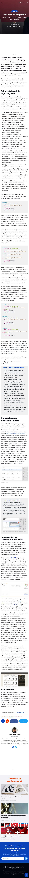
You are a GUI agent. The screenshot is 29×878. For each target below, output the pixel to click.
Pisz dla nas (12, 866)
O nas (5, 867)
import (20, 716)
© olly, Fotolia (20, 712)
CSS (2, 716)
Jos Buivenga (17, 605)
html (17, 716)
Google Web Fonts (13, 558)
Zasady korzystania (11, 867)
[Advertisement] (14, 44)
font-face (5, 716)
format (14, 716)
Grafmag (11, 870)
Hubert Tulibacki (14, 23)
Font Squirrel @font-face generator (15, 433)
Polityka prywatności (20, 867)
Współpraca (6, 866)
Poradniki (14, 11)
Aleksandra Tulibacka (5, 800)
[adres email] (12, 858)
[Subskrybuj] (26, 858)
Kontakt (14, 868)
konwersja (4, 717)
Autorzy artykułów (20, 866)
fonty (10, 716)
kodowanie (10, 717)
